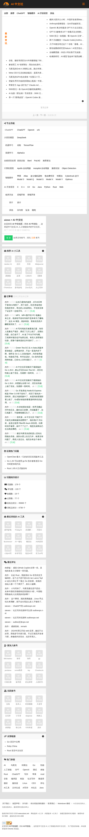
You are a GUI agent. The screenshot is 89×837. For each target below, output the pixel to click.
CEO (34, 783)
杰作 (7, 302)
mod (42, 774)
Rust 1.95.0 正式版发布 (17, 468)
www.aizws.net (23, 813)
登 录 (8, 238)
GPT (17, 770)
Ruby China (12, 746)
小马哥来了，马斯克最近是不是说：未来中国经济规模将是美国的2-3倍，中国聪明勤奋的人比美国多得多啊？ (23, 591)
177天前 (12, 433)
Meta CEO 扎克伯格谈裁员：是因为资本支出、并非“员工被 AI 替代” (38, 73)
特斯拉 (24, 765)
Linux (25, 783)
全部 (6, 13)
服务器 (15, 783)
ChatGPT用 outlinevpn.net (24, 606)
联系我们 (51, 803)
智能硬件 (31, 13)
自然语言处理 (10, 161)
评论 (42, 783)
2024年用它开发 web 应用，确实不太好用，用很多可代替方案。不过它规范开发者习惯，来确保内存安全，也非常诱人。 (24, 634)
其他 (52, 13)
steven (7, 606)
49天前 (12, 315)
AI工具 (6, 788)
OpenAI (26, 770)
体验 (42, 770)
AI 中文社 (13, 4)
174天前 (12, 417)
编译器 (14, 779)
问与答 (25, 803)
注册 (33, 238)
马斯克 (14, 765)
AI (5, 765)
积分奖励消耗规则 (38, 803)
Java (41, 788)
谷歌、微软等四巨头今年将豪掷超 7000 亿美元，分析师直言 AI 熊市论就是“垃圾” (43, 60)
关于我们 (5, 803)
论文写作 (31, 779)
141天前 (12, 407)
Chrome (10, 829)
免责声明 (16, 803)
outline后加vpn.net (21, 622)
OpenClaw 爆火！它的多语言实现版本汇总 (25, 457)
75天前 (12, 348)
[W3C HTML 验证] (7, 823)
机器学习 (9, 145)
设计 (11, 202)
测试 (35, 770)
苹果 (34, 774)
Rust (6, 774)
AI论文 (34, 788)
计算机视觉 (9, 168)
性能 (42, 765)
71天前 (12, 328)
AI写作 (25, 788)
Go (34, 765)
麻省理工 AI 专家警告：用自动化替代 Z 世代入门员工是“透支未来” (37, 65)
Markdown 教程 (64, 803)
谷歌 (6, 779)
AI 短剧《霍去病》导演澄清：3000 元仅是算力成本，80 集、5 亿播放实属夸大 (42, 93)
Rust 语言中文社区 (15, 750)
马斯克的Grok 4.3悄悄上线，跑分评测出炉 (27, 69)
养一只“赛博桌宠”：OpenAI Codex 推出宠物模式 (29, 97)
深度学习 (9, 153)
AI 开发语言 (42, 13)
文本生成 (16, 788)
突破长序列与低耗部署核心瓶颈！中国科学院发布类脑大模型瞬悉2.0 (38, 81)
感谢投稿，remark (19, 626)
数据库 (41, 779)
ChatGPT (21, 13)
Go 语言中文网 (13, 742)
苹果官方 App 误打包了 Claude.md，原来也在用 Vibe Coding (35, 85)
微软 (6, 783)
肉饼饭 (8, 568)
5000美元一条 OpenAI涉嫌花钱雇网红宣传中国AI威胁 (32, 89)
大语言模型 (9, 137)
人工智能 (8, 770)
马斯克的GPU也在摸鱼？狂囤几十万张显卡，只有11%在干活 (35, 77)
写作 (26, 774)
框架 (22, 779)
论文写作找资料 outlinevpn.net (26, 618)
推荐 (12, 13)
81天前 (12, 367)
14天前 (12, 302)
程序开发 (9, 195)
